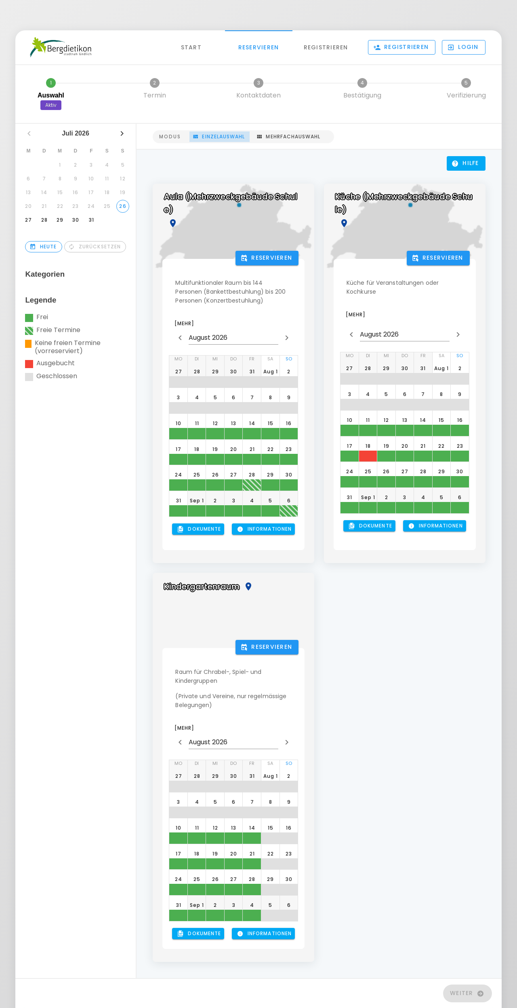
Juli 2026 (76, 133)
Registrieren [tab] (326, 47)
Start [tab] (191, 47)
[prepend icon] (180, 338)
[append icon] (287, 338)
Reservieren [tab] (258, 47)
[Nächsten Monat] (122, 133)
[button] (463, 47)
